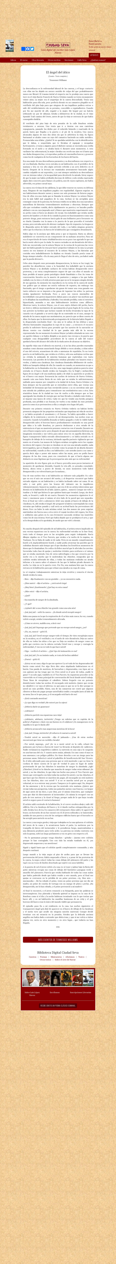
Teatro (81, 957)
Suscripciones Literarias (80, 992)
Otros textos (45, 959)
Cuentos (32, 957)
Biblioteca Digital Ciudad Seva (58, 952)
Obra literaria (38, 60)
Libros (13, 60)
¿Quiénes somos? (97, 60)
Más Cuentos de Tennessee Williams (58, 940)
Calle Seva (81, 60)
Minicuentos (56, 957)
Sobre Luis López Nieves (32, 994)
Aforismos (69, 957)
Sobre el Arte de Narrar (65, 959)
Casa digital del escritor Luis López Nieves (58, 51)
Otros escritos (54, 60)
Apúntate (94, 55)
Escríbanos (55, 992)
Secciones (69, 60)
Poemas (43, 957)
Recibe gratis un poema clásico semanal (58, 1005)
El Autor (24, 60)
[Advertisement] (58, 19)
